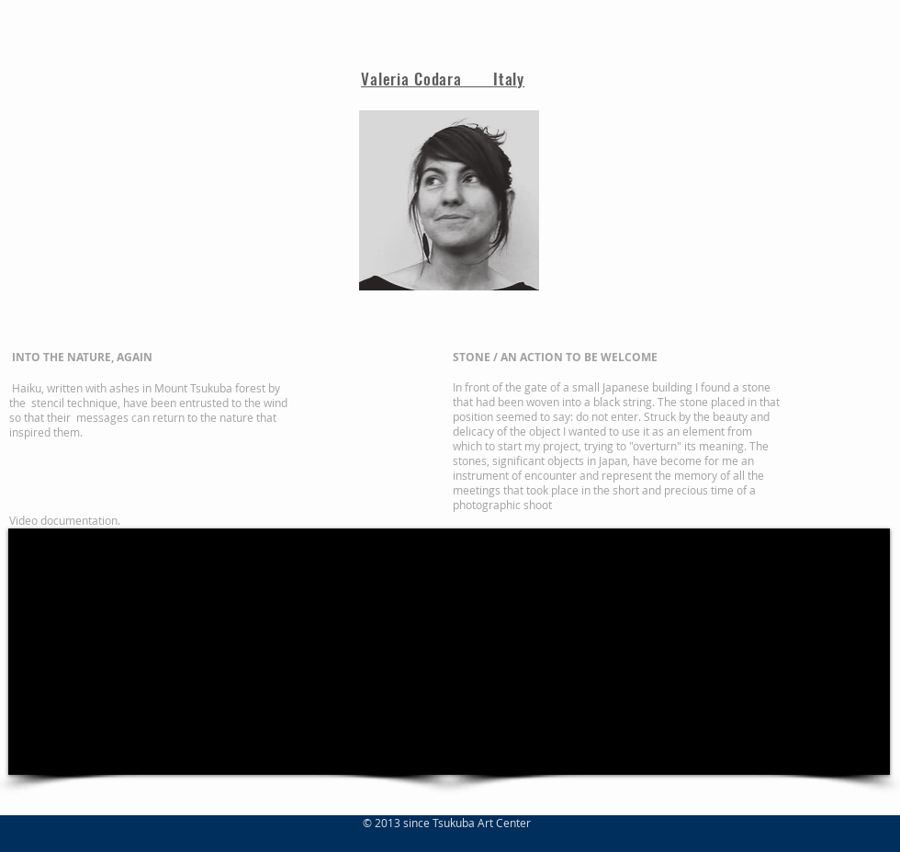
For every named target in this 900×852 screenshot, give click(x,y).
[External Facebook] (228, 651)
